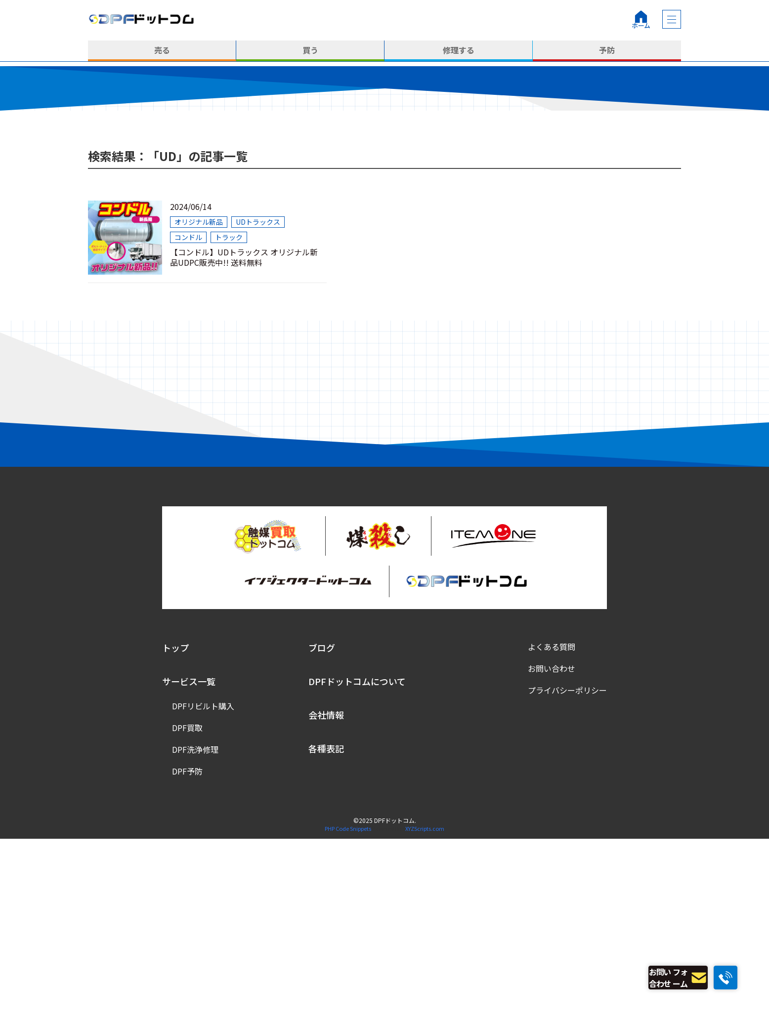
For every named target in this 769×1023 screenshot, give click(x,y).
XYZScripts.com (424, 1013)
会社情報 (326, 899)
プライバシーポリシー (567, 875)
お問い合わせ (551, 853)
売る (162, 50)
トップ (175, 832)
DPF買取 (187, 912)
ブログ (321, 832)
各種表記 (326, 933)
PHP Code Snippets (348, 1013)
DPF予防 (187, 956)
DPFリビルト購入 (203, 891)
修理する (458, 50)
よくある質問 (551, 831)
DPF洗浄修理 (195, 934)
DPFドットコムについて (357, 865)
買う (310, 50)
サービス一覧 (188, 865)
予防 (607, 50)
